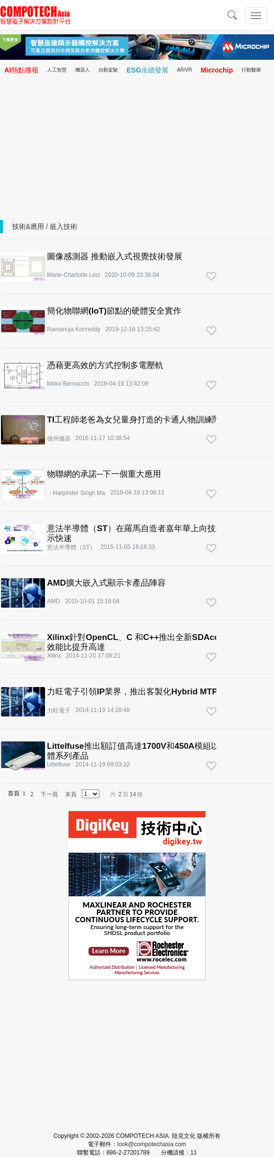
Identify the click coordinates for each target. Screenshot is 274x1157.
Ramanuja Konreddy (73, 329)
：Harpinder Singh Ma (76, 493)
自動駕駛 (108, 70)
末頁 (71, 794)
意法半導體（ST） (71, 547)
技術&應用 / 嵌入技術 (44, 226)
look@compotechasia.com (151, 1144)
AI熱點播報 (21, 70)
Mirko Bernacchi (68, 383)
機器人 (82, 70)
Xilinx (54, 655)
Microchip (217, 70)
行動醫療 (251, 70)
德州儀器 (58, 438)
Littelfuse (58, 764)
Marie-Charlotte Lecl (73, 274)
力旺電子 (58, 710)
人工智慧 (57, 70)
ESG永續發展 (148, 70)
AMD (53, 601)
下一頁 (49, 794)
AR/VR (184, 70)
